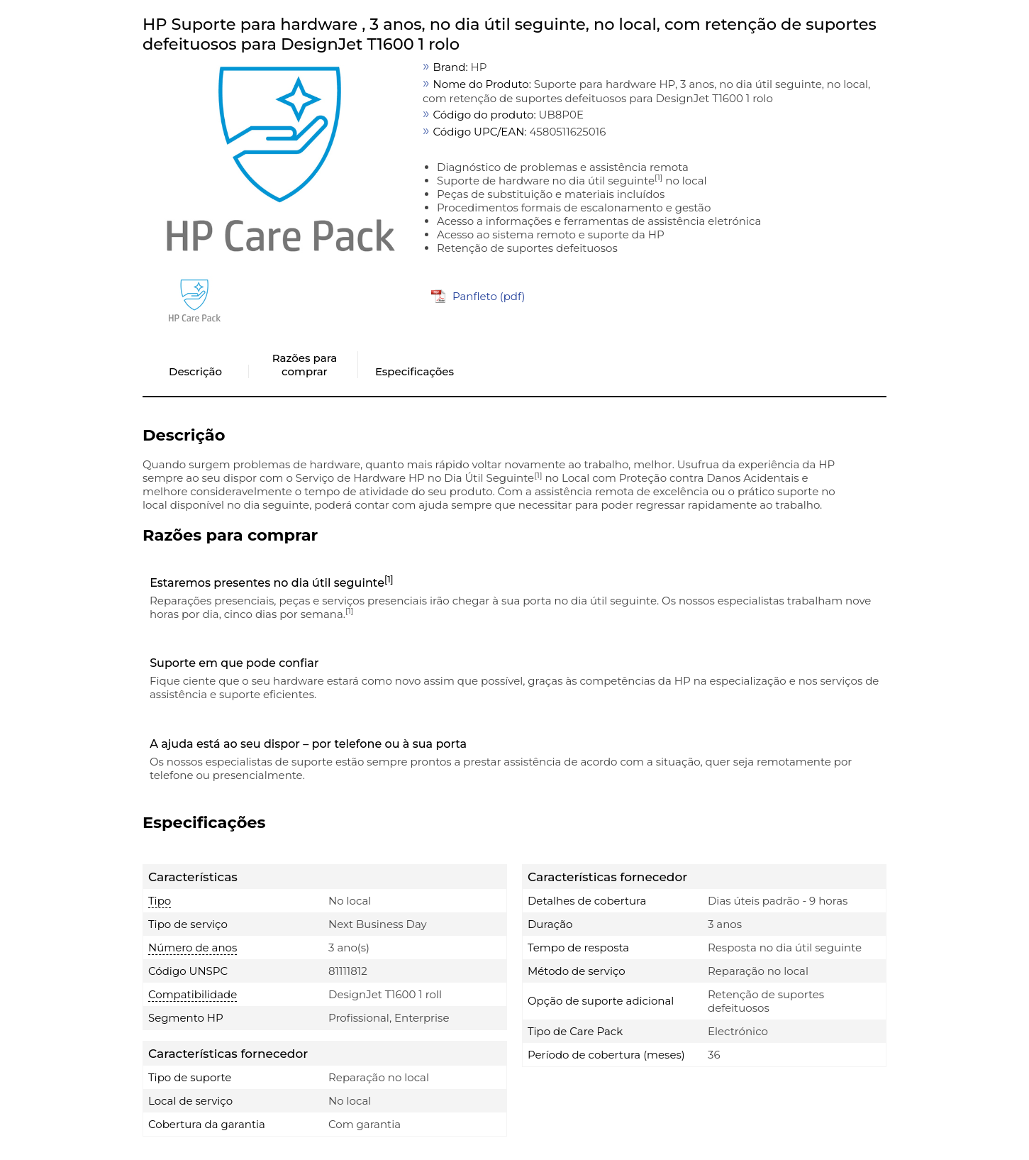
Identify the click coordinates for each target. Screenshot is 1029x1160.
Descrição (195, 371)
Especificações (414, 371)
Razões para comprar (304, 364)
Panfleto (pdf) (488, 296)
